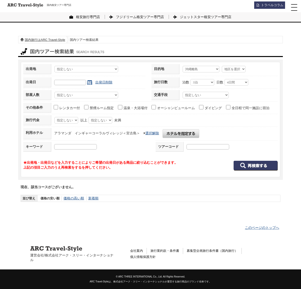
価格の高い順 (73, 198)
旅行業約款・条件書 (166, 251)
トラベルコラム (271, 6)
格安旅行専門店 (88, 17)
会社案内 (137, 251)
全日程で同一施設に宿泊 (247, 107)
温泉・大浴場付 (133, 107)
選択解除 (152, 133)
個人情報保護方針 (144, 257)
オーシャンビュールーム (173, 107)
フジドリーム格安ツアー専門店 (140, 17)
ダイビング (211, 107)
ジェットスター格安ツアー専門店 (205, 17)
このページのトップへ (262, 228)
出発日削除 (104, 82)
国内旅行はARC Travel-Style (45, 40)
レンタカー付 (67, 107)
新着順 (91, 198)
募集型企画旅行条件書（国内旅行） (217, 251)
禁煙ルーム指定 (99, 107)
